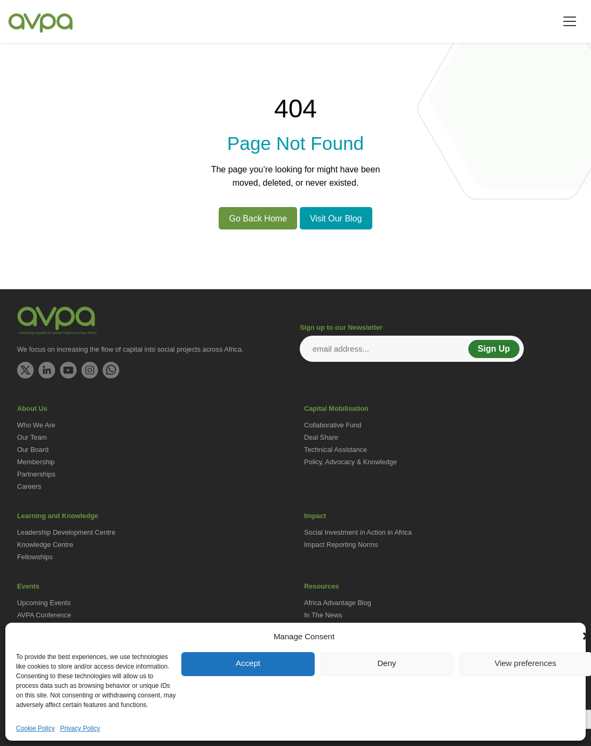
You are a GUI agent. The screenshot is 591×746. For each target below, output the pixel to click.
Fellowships (35, 557)
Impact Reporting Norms (341, 545)
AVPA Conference (44, 615)
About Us (32, 408)
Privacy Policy (80, 728)
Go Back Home (258, 218)
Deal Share (321, 437)
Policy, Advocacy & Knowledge (350, 462)
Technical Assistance (335, 450)
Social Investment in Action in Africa (358, 532)
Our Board (33, 450)
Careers (29, 486)
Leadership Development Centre (66, 532)
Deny (386, 663)
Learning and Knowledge (57, 516)
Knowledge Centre (45, 545)
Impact (315, 516)
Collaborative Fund (332, 425)
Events (28, 586)
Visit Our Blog (336, 218)
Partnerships (36, 474)
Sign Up (494, 348)
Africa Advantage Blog (337, 603)
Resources (321, 586)
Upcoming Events (43, 603)
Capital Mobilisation (336, 408)
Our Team (32, 437)
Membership (35, 462)
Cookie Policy (35, 728)
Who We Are (36, 425)
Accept (248, 663)
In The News (323, 615)
